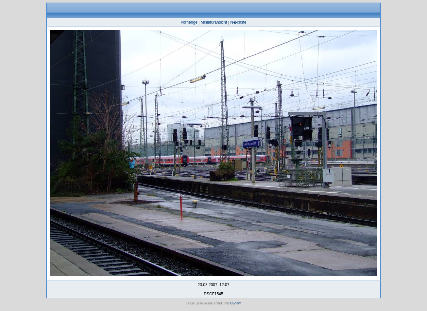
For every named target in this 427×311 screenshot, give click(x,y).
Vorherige (188, 22)
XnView (235, 303)
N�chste (238, 22)
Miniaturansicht (214, 22)
